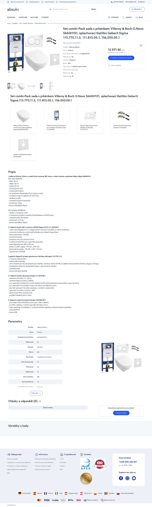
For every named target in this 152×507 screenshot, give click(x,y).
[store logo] (13, 9)
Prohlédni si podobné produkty (121, 58)
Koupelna (15, 23)
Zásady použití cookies (42, 470)
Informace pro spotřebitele (44, 462)
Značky (62, 466)
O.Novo (70, 50)
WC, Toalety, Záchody (26, 23)
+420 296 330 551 (118, 2)
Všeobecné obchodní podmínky (45, 459)
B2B (8, 473)
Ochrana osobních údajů (43, 466)
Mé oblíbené (130, 2)
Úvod (8, 23)
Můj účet (142, 2)
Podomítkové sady (40, 23)
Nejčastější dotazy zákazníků (16, 470)
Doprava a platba (12, 459)
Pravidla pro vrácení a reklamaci (17, 466)
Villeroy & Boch (42, 327)
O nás (62, 459)
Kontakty (63, 462)
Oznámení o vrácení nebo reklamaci (19, 462)
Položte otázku (121, 413)
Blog (61, 470)
